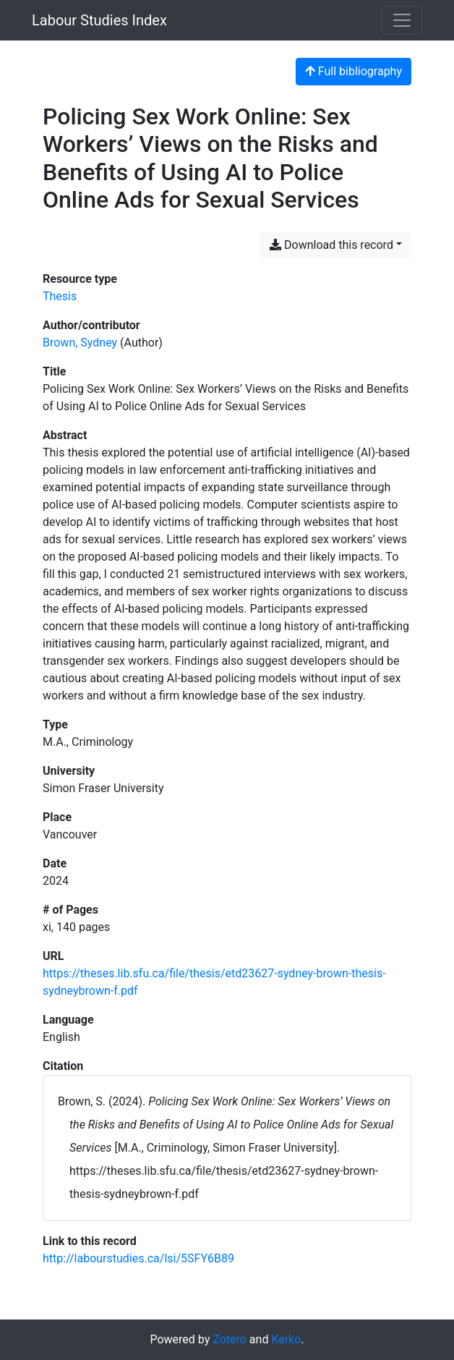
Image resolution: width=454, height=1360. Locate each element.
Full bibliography (353, 71)
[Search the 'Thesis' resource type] (60, 296)
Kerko (286, 1339)
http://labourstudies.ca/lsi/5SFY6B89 (138, 1258)
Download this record (331, 245)
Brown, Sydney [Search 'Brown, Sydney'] (80, 342)
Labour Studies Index (99, 20)
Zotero (230, 1339)
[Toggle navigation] (402, 20)
